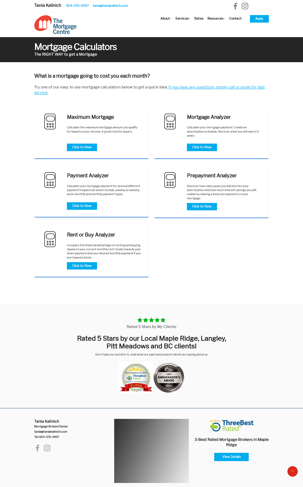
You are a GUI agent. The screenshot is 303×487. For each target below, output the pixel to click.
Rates (198, 18)
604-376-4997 (77, 6)
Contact (235, 18)
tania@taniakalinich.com (110, 6)
